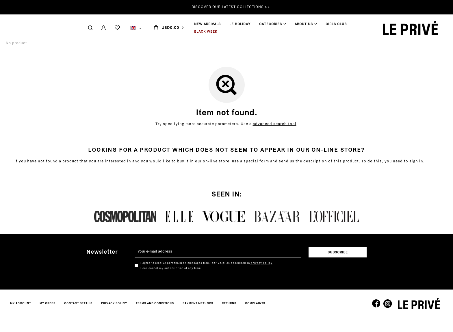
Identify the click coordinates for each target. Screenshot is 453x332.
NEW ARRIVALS (23, 24)
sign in (416, 161)
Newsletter (102, 252)
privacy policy (261, 262)
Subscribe (338, 252)
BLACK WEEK (21, 31)
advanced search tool (274, 124)
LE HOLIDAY (55, 24)
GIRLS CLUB (152, 24)
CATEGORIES (86, 24)
